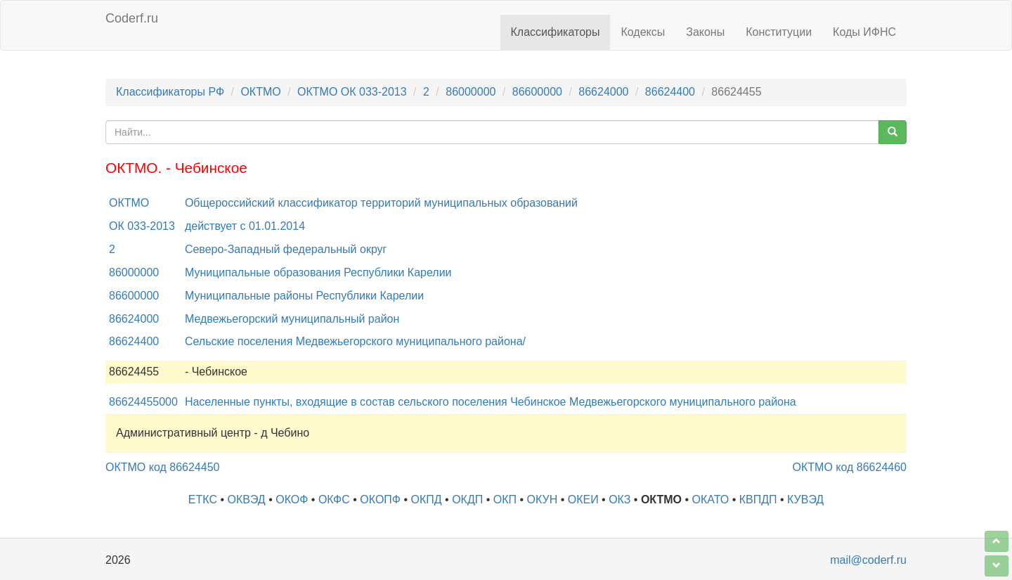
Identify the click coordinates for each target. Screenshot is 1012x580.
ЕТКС (202, 499)
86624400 (670, 92)
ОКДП (467, 499)
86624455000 (143, 402)
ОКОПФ (380, 499)
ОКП (505, 499)
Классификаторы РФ (170, 92)
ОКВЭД (246, 499)
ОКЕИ (583, 499)
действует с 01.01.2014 (245, 226)
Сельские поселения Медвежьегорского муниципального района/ (355, 341)
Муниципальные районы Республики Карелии (304, 296)
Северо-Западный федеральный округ (286, 249)
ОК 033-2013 (142, 226)
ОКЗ (619, 499)
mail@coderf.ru (868, 560)
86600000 (537, 92)
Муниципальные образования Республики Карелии (318, 272)
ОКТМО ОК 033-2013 (352, 92)
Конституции (779, 32)
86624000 (603, 92)
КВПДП (758, 499)
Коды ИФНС (864, 32)
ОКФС (334, 499)
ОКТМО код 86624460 (850, 467)
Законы (705, 32)
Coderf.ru (131, 18)
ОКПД (426, 499)
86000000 (470, 92)
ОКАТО (710, 499)
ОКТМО (260, 92)
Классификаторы (555, 32)
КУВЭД (805, 499)
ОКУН (542, 499)
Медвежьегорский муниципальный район (292, 319)
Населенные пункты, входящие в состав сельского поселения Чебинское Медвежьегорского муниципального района (490, 402)
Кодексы (643, 32)
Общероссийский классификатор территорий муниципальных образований (381, 203)
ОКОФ (291, 499)
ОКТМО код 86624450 (162, 467)
